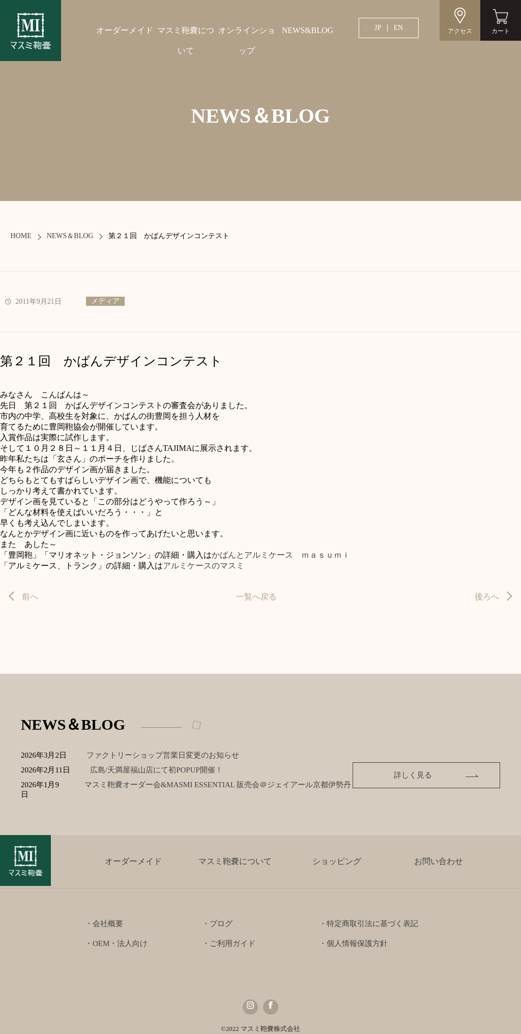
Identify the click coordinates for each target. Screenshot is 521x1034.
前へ (30, 596)
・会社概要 (104, 914)
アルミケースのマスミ (203, 565)
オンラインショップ (246, 40)
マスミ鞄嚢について (185, 40)
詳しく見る (434, 770)
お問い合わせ (438, 851)
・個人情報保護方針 (353, 934)
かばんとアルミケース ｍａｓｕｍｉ (281, 555)
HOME (20, 236)
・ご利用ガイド (228, 934)
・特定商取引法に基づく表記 (368, 914)
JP (377, 28)
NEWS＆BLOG (70, 236)
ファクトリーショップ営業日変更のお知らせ (164, 755)
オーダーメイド (124, 30)
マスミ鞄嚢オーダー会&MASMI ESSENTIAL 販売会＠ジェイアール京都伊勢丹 (229, 785)
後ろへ (487, 596)
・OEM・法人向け (116, 934)
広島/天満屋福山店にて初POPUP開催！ (166, 770)
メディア (105, 301)
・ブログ (217, 914)
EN (398, 28)
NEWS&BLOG (307, 30)
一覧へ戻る (256, 596)
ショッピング (336, 851)
